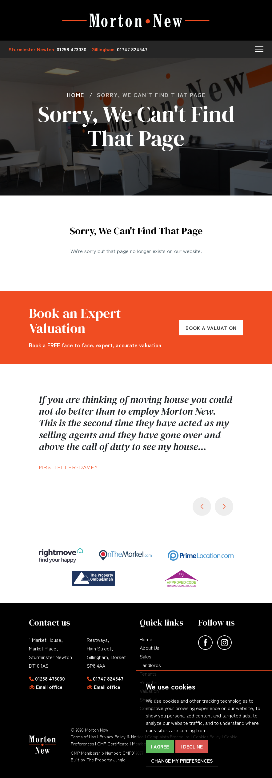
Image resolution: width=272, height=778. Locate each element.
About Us (149, 647)
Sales (145, 656)
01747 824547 (108, 678)
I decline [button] (192, 746)
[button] (259, 49)
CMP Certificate (113, 743)
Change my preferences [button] (182, 760)
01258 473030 (50, 678)
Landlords (150, 665)
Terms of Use (83, 736)
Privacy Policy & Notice (121, 736)
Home (146, 639)
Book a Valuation (211, 327)
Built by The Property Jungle (98, 759)
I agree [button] (160, 746)
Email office (49, 686)
